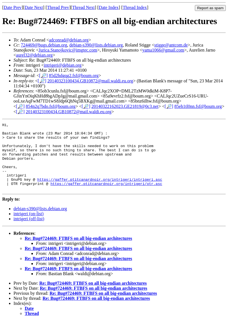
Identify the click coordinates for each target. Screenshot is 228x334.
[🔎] (43, 75)
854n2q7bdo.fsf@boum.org (51, 106)
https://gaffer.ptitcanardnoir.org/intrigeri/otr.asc (106, 196)
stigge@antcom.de (171, 45)
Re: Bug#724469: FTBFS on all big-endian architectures (78, 251)
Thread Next (83, 7)
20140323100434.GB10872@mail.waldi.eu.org (90, 80)
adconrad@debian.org (68, 40)
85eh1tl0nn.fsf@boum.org (198, 106)
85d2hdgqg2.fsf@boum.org (74, 75)
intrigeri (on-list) (28, 227)
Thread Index (135, 7)
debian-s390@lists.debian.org (96, 45)
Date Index (109, 7)
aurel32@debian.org (34, 55)
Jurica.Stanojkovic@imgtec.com (67, 50)
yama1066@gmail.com (163, 50)
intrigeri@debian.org (62, 65)
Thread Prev (58, 7)
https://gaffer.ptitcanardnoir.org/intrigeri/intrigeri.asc (99, 191)
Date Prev (13, 7)
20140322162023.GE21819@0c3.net (125, 106)
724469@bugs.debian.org (44, 45)
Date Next (34, 7)
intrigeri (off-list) (28, 232)
